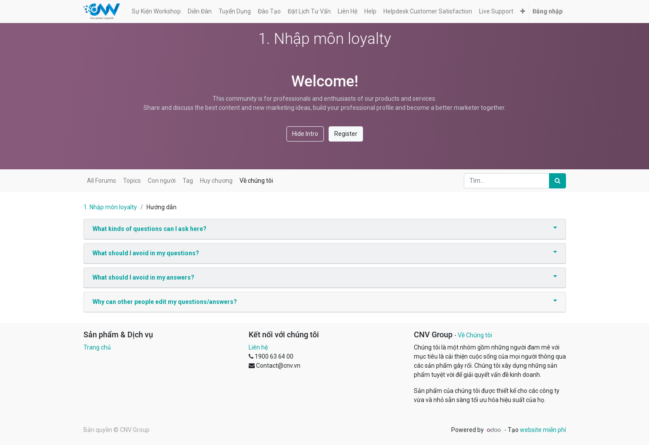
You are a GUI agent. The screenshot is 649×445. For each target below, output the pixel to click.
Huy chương (216, 180)
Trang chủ (97, 347)
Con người (162, 180)
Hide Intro (305, 133)
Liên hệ (258, 347)
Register (345, 133)
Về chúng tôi (256, 180)
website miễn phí (543, 429)
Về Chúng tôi (475, 335)
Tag (188, 180)
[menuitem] (156, 11)
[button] (523, 11)
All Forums (101, 180)
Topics (132, 180)
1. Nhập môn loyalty (110, 207)
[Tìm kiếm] (557, 180)
